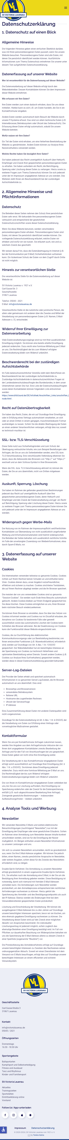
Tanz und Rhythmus (11, 1071)
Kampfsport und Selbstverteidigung (18, 1065)
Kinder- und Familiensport (14, 1074)
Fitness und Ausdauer (12, 1068)
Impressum (20, 1127)
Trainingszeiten (9, 1090)
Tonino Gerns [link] (38, 1135)
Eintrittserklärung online (13, 1097)
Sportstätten (8, 1094)
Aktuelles (6, 1087)
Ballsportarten (8, 1061)
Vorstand (6, 1100)
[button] (65, 7)
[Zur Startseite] (34, 985)
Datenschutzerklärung (42, 1127)
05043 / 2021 (8, 1031)
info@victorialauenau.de (20, 304)
